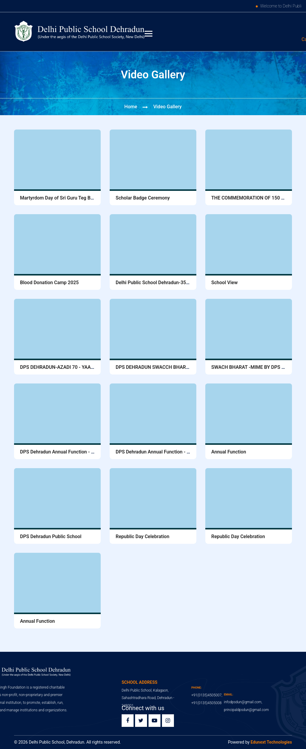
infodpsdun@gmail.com (257, 39)
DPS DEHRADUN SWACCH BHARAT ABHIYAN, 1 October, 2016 (182, 367)
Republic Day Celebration (142, 536)
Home (130, 106)
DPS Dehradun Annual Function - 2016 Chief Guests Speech (179, 452)
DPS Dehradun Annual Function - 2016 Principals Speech (81, 452)
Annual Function (228, 452)
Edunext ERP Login (264, 25)
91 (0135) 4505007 (187, 39)
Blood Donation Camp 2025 (49, 282)
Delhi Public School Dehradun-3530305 (158, 282)
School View (224, 282)
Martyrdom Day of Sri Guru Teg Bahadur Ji (65, 198)
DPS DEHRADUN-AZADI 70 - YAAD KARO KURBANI (74, 367)
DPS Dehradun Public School (50, 536)
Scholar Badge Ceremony (143, 198)
